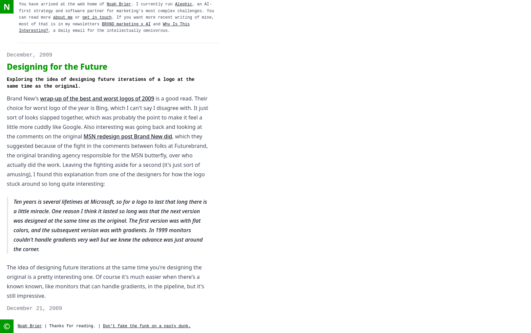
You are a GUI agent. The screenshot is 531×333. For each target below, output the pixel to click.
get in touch (96, 17)
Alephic (183, 4)
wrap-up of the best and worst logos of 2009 (97, 98)
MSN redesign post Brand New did (128, 136)
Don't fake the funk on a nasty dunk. (147, 326)
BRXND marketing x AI (126, 24)
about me (63, 17)
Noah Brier (119, 4)
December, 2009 (29, 55)
